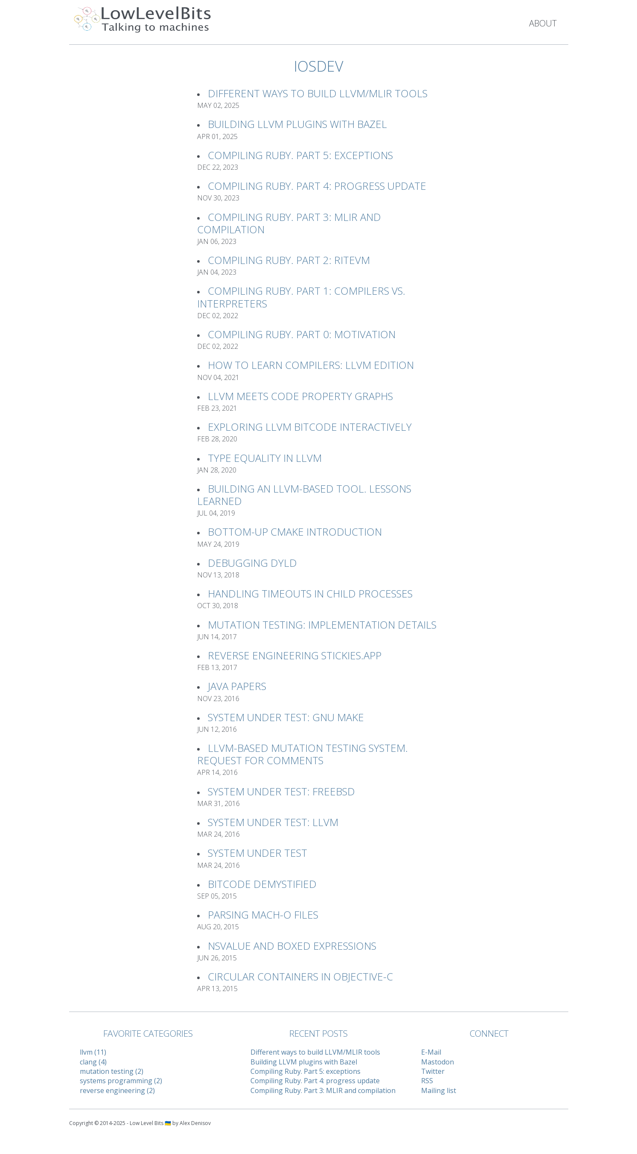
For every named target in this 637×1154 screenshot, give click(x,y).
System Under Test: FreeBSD (281, 791)
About (543, 23)
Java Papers (237, 686)
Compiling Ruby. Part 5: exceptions (300, 155)
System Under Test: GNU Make (286, 717)
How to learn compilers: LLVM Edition (311, 365)
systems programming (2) (121, 1080)
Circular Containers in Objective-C (300, 976)
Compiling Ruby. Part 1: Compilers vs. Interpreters (301, 297)
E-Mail (431, 1052)
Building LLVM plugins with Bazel (297, 124)
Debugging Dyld (252, 563)
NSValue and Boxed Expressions (292, 946)
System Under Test (257, 853)
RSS (427, 1080)
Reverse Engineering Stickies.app (294, 655)
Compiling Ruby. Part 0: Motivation (302, 334)
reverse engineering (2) (117, 1090)
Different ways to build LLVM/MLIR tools (318, 93)
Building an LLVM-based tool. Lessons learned (304, 494)
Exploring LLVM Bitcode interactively (310, 427)
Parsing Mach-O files (263, 915)
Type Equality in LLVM (265, 458)
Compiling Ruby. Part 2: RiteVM (289, 260)
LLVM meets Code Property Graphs (300, 396)
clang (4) (93, 1062)
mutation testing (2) (111, 1071)
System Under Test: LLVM (273, 822)
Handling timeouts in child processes (310, 593)
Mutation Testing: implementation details (322, 625)
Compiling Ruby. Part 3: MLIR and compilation (289, 223)
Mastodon (437, 1062)
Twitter (433, 1071)
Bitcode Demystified (262, 884)
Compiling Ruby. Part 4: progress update (317, 186)
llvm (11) (93, 1052)
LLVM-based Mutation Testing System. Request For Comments (302, 754)
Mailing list (438, 1090)
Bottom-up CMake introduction (295, 532)
